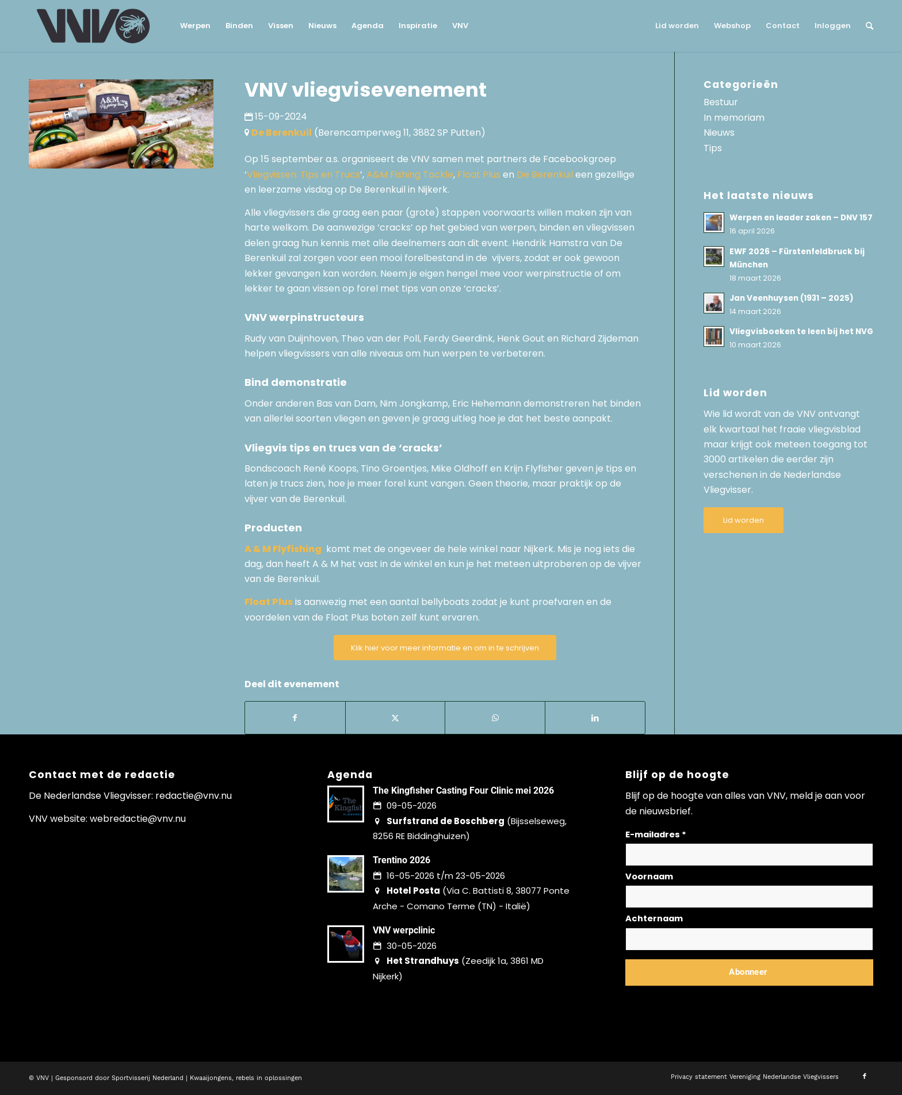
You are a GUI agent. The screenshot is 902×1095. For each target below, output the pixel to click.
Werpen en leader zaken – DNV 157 (801, 217)
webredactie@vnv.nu (138, 818)
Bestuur (721, 102)
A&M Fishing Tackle (409, 174)
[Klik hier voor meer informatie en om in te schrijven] (445, 648)
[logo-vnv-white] (93, 26)
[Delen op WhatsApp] (495, 718)
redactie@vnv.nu (193, 795)
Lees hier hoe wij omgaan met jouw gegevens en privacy (710, 1000)
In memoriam (734, 117)
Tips (713, 148)
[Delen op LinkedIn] (595, 718)
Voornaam (649, 876)
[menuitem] (195, 26)
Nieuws (719, 132)
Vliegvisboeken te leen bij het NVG (801, 331)
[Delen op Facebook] (295, 718)
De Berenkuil (545, 174)
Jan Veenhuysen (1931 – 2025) (791, 298)
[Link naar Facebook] (864, 1076)
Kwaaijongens (211, 1078)
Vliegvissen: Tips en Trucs (303, 174)
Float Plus (478, 174)
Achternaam (654, 918)
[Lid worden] (743, 520)
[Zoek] (865, 26)
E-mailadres (655, 834)
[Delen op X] (395, 718)
